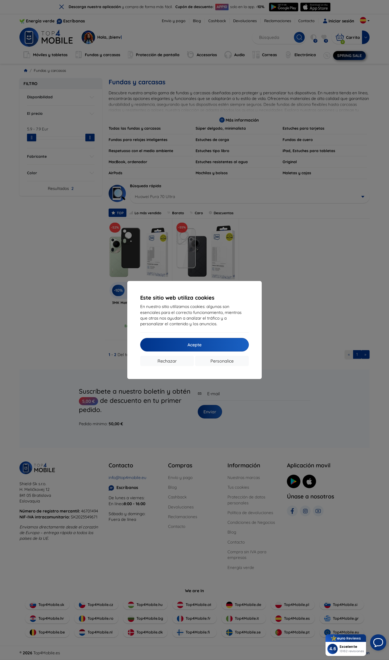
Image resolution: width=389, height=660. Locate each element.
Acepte (194, 344)
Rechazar (167, 361)
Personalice (222, 361)
